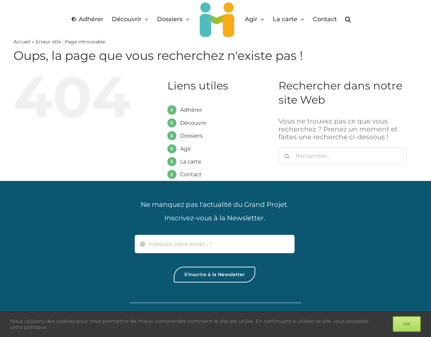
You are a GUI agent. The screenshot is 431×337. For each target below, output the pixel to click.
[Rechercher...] (342, 156)
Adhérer (191, 110)
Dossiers (191, 136)
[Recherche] (286, 156)
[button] (348, 19)
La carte (190, 161)
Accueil (22, 42)
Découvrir (193, 123)
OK (406, 324)
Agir (185, 149)
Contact (191, 174)
